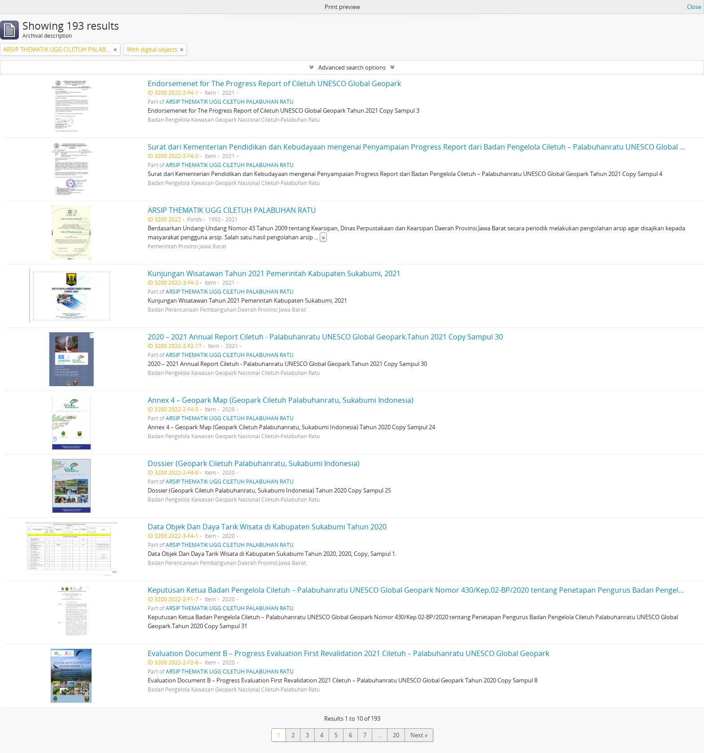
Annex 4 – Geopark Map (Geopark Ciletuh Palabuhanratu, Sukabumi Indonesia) (281, 400)
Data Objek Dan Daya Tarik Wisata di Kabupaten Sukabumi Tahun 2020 (267, 527)
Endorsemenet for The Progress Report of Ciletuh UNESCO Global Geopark (274, 83)
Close (694, 7)
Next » (418, 735)
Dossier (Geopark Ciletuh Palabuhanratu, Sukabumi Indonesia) (254, 463)
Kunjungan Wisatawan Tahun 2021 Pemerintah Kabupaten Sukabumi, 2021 (274, 273)
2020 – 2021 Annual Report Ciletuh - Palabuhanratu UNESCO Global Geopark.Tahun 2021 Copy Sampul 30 (325, 337)
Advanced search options (352, 67)
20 (396, 735)
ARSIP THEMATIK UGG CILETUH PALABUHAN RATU (230, 101)
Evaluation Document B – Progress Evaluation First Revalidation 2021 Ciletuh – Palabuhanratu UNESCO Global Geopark (348, 653)
